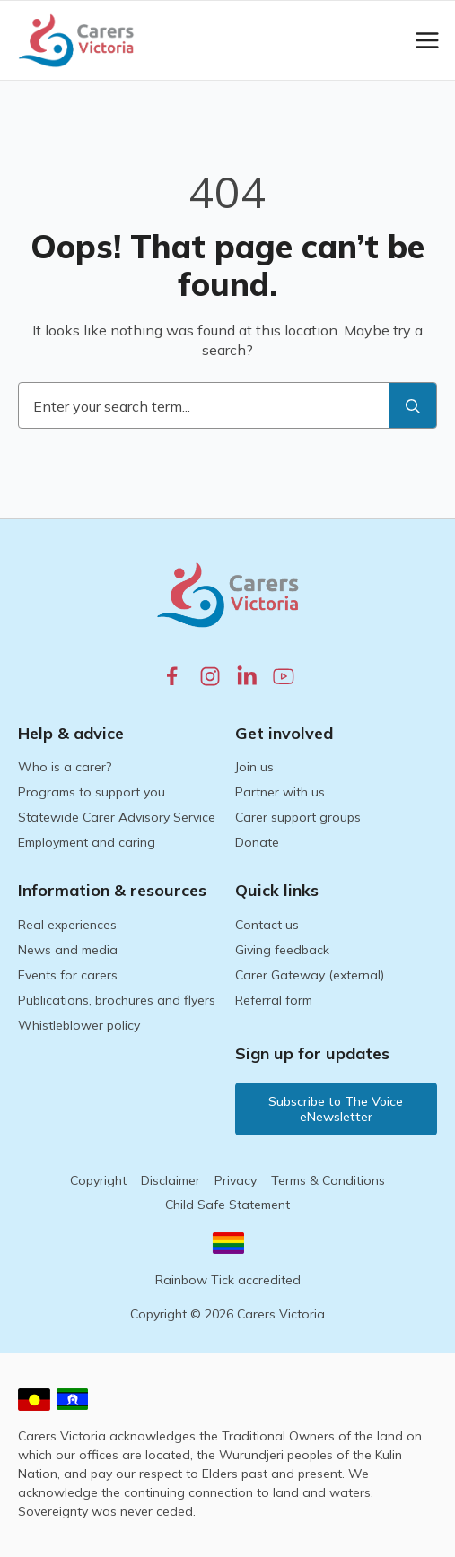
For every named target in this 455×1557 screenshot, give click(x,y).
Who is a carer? (64, 767)
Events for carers (68, 975)
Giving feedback (282, 950)
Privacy (235, 1180)
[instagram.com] (210, 676)
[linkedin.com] (247, 675)
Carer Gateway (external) (309, 975)
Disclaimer (170, 1180)
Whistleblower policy (79, 1025)
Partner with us (280, 792)
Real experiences (67, 925)
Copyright (98, 1180)
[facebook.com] (172, 675)
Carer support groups (298, 817)
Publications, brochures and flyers (116, 1000)
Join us (254, 767)
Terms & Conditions (328, 1180)
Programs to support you (91, 792)
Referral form (273, 1000)
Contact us (267, 925)
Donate (257, 842)
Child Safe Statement (227, 1204)
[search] (412, 406)
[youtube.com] (283, 676)
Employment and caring (86, 842)
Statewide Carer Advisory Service (116, 817)
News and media (68, 950)
